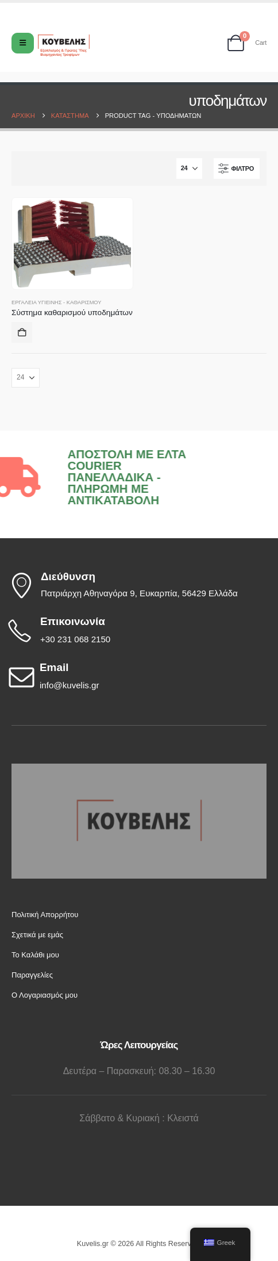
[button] (237, 168)
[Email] (136, 676)
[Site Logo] (64, 46)
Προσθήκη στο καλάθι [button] (21, 332)
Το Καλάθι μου (35, 954)
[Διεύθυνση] (136, 585)
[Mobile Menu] (22, 43)
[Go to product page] (72, 244)
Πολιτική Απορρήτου (44, 914)
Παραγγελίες (32, 975)
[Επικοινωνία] (136, 630)
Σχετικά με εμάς (37, 934)
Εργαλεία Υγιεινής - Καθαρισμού (56, 302)
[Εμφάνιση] (189, 168)
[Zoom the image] (139, 769)
